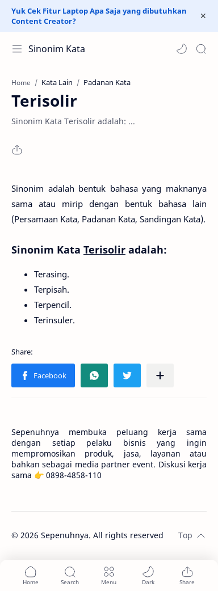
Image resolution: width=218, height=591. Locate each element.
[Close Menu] (203, 16)
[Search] (200, 48)
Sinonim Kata (56, 49)
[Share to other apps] (160, 375)
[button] (181, 48)
